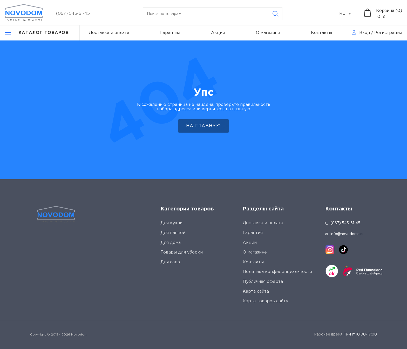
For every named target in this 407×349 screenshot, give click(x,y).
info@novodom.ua (344, 234)
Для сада (170, 262)
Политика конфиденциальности (277, 272)
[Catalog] (37, 33)
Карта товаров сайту (265, 301)
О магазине (268, 33)
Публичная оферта (263, 282)
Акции (218, 33)
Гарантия (170, 33)
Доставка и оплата (109, 33)
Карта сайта (256, 291)
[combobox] (347, 14)
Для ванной (172, 233)
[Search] (275, 14)
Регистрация (388, 33)
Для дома (170, 243)
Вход (364, 33)
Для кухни (171, 223)
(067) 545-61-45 (73, 14)
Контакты (321, 33)
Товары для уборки (181, 252)
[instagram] (330, 249)
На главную (203, 126)
